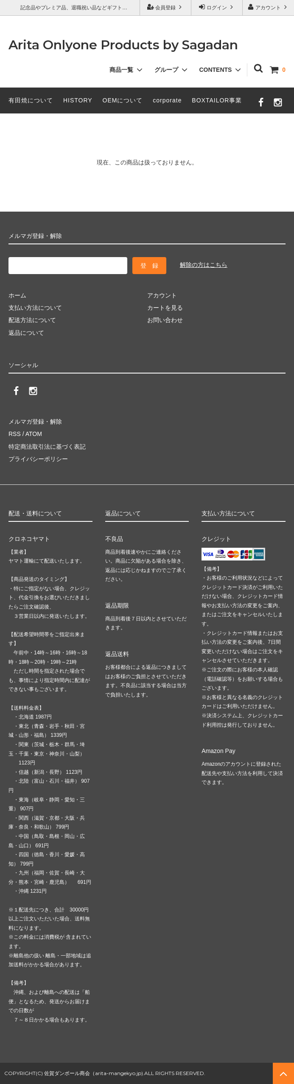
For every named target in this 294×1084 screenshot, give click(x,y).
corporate (167, 100)
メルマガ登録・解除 (35, 421)
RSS (14, 433)
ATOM (33, 433)
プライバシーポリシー (38, 459)
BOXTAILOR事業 (217, 100)
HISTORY (77, 100)
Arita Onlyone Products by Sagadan (123, 45)
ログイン (217, 7)
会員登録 (165, 7)
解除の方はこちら (203, 264)
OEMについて (123, 100)
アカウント (268, 7)
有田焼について (30, 100)
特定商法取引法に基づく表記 (47, 446)
